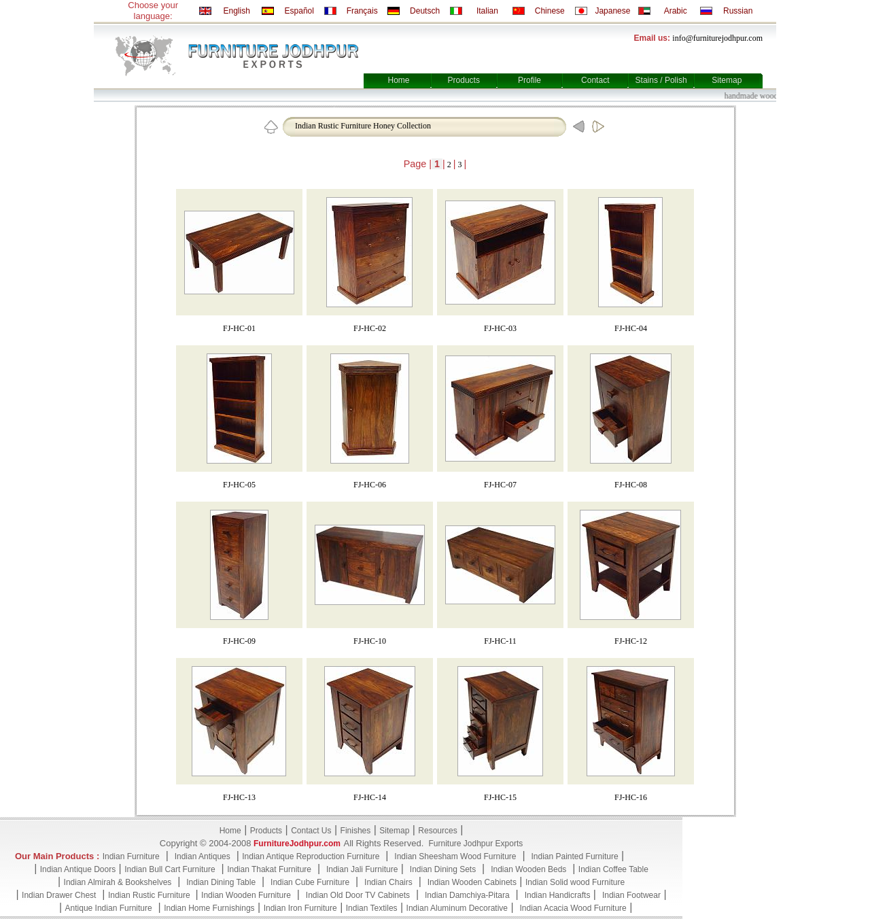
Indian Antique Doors (78, 869)
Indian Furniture (131, 856)
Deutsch (425, 11)
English (236, 11)
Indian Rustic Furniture (150, 895)
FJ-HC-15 (500, 797)
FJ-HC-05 (239, 484)
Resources (437, 830)
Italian (487, 11)
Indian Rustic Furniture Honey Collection (363, 126)
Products (464, 80)
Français (362, 11)
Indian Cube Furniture (310, 882)
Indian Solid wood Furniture (575, 882)
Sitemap (727, 80)
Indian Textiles (372, 908)
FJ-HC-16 (630, 797)
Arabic (675, 11)
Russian (737, 11)
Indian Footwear (631, 895)
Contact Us (311, 830)
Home (398, 80)
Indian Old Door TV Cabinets (358, 895)
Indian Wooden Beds (528, 869)
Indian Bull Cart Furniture (169, 869)
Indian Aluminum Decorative (457, 908)
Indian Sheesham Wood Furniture (455, 856)
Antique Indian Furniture (108, 908)
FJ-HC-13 (239, 797)
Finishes (356, 830)
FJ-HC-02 (369, 328)
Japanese (612, 11)
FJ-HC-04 (630, 328)
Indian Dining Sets (443, 869)
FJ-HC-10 (369, 641)
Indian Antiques (202, 856)
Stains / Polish (661, 80)
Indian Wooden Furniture (246, 895)
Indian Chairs (388, 882)
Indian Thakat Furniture (269, 869)
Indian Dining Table (221, 882)
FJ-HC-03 (500, 328)
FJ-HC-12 (630, 641)
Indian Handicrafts (558, 895)
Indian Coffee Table (613, 869)
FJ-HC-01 (239, 328)
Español (299, 11)
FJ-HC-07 (500, 484)
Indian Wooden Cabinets (472, 882)
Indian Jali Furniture (362, 869)
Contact (595, 80)
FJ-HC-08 (630, 484)
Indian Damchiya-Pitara (467, 895)
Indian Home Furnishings (209, 908)
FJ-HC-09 (239, 641)
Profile (529, 80)
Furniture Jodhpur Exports (475, 843)
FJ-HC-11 (500, 641)
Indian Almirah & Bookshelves (118, 882)
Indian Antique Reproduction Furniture (310, 856)
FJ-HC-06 (369, 484)
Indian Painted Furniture (574, 856)
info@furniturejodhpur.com (717, 38)
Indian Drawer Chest (59, 895)
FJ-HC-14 (369, 797)
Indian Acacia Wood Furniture (573, 908)
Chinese (550, 11)
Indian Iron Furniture (300, 908)
